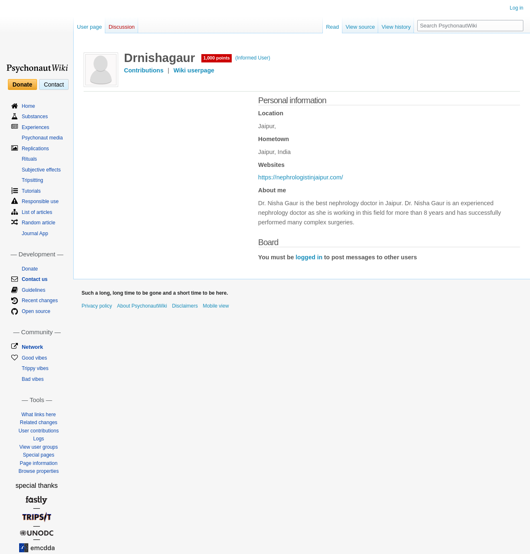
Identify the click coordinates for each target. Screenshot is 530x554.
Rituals (29, 159)
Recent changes (40, 300)
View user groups (39, 447)
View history (396, 27)
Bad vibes (33, 379)
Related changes (38, 422)
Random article (38, 223)
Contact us (34, 279)
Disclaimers (185, 306)
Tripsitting (32, 180)
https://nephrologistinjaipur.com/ (300, 177)
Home (28, 106)
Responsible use (40, 201)
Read (332, 27)
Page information (38, 463)
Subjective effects (41, 170)
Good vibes (34, 358)
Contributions (143, 70)
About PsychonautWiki (142, 306)
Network (32, 347)
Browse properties (38, 471)
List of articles (37, 212)
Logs (38, 439)
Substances (35, 116)
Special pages (38, 455)
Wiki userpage (193, 70)
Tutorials (31, 191)
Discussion (122, 27)
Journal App (35, 233)
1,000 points (216, 57)
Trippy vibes (35, 368)
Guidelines (33, 290)
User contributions (38, 431)
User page (89, 27)
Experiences (35, 127)
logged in (309, 257)
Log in (516, 8)
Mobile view (216, 306)
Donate (22, 84)
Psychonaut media (42, 138)
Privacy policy (97, 306)
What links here (38, 414)
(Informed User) (252, 58)
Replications (35, 149)
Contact (54, 84)
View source (360, 27)
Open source (36, 311)
